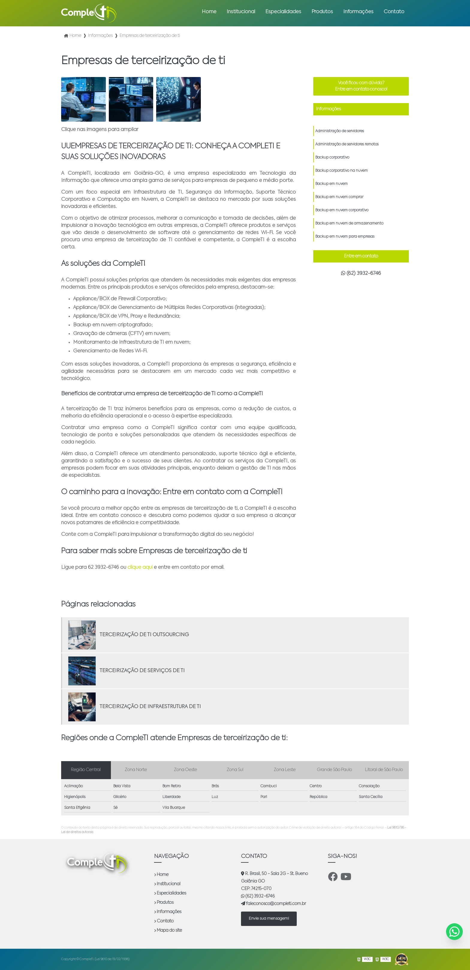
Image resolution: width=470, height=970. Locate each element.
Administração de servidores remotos (347, 144)
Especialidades (283, 12)
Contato (394, 12)
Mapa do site (168, 930)
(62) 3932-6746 (361, 273)
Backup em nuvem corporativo (341, 210)
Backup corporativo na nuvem (341, 171)
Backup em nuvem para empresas (344, 237)
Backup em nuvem (331, 184)
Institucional (241, 12)
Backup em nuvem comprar (339, 197)
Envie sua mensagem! (269, 919)
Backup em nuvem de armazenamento (349, 223)
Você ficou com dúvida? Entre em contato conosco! (361, 86)
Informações (358, 12)
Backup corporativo (332, 157)
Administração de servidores (339, 131)
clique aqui (140, 567)
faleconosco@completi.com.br (273, 903)
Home (209, 12)
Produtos (322, 12)
